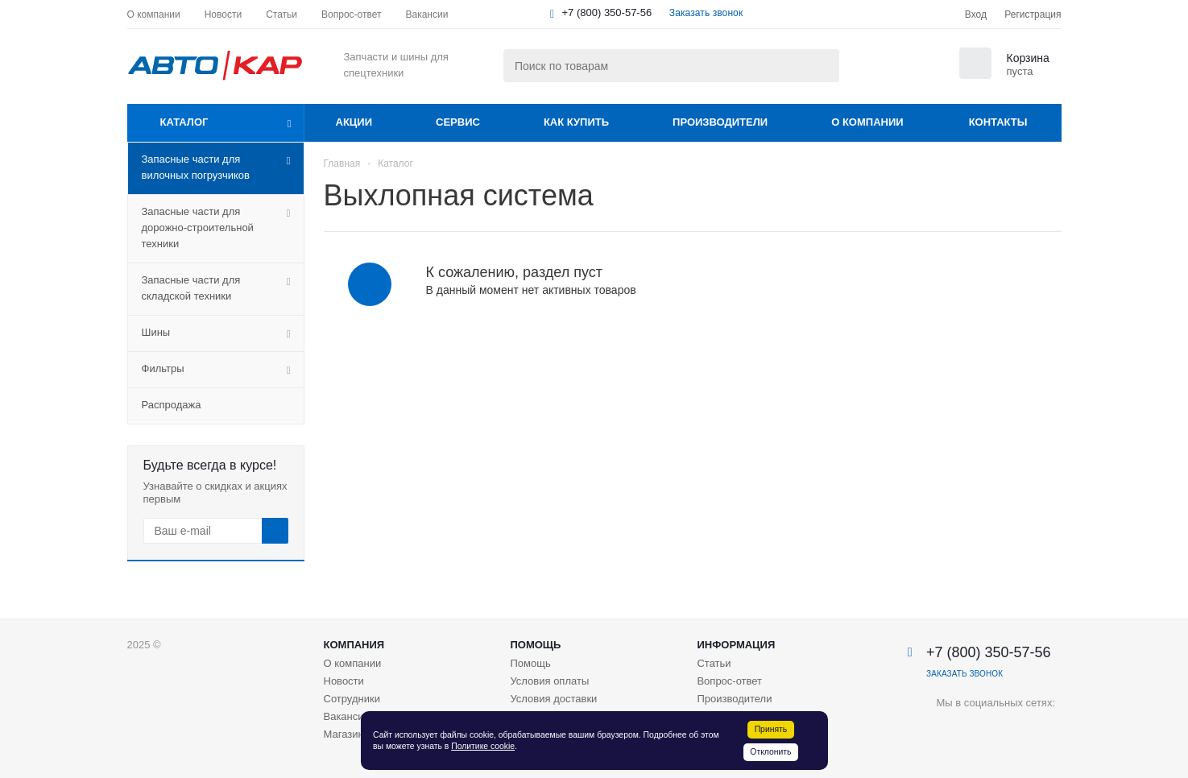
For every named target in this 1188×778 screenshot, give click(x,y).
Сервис (458, 122)
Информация (736, 645)
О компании (867, 122)
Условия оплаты (549, 681)
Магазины (348, 734)
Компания (354, 645)
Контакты (998, 122)
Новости (344, 681)
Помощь (535, 645)
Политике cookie (483, 746)
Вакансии (347, 716)
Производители (720, 122)
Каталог (184, 122)
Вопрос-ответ (729, 681)
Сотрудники (352, 699)
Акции (354, 122)
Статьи (714, 663)
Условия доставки (553, 699)
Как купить (576, 122)
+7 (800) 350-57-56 (607, 12)
